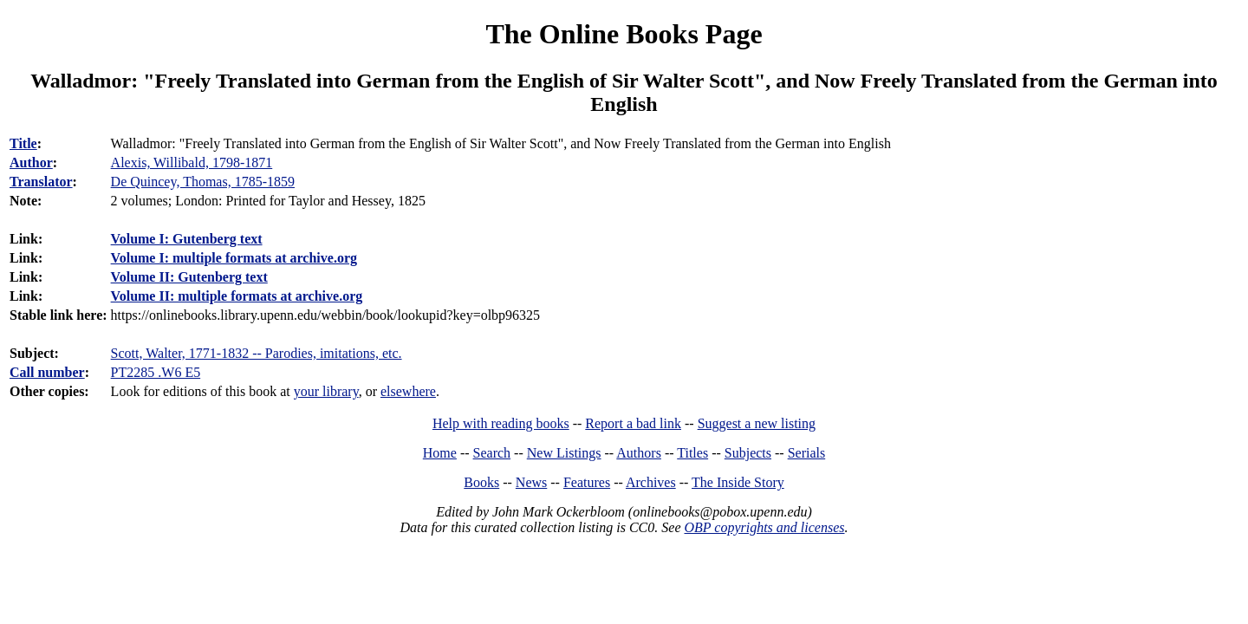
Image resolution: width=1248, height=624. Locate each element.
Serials (807, 452)
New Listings (564, 452)
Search (492, 452)
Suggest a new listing (757, 423)
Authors (638, 452)
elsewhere (408, 391)
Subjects (748, 452)
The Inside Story (738, 482)
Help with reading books (500, 423)
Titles (692, 452)
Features (586, 482)
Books (481, 482)
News (531, 482)
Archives (651, 482)
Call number (47, 372)
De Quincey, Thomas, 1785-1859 (203, 181)
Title (23, 143)
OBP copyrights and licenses (764, 527)
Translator (41, 181)
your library (326, 391)
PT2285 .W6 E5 (156, 372)
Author (31, 162)
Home (440, 452)
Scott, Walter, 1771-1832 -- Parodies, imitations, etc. (256, 353)
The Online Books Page (623, 33)
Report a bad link (633, 423)
